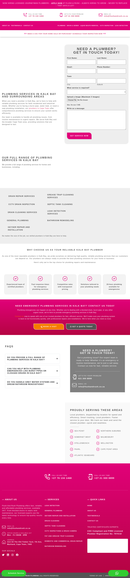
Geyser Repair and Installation (62, 515)
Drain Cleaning (53, 520)
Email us (107, 14)
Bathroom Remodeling (57, 547)
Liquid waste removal (89, 25)
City (68, 84)
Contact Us (28, 25)
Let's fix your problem (73, 14)
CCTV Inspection (106, 25)
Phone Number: (104, 67)
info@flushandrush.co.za (116, 16)
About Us (6, 25)
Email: (70, 67)
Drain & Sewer (73, 25)
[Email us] (100, 15)
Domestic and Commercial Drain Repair (62, 541)
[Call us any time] (25, 15)
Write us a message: (76, 108)
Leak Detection (121, 25)
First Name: (72, 58)
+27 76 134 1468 (36, 16)
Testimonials (16, 25)
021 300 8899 (85, 377)
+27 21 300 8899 (72, 16)
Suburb (100, 84)
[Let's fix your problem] (61, 15)
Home (90, 505)
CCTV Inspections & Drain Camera (62, 530)
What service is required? (78, 88)
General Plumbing (54, 510)
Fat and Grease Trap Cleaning (61, 535)
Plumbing (61, 25)
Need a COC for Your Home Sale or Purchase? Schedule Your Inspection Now (65, 33)
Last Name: (102, 58)
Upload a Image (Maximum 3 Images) (83, 97)
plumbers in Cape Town (39, 107)
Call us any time (35, 14)
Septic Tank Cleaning (56, 525)
